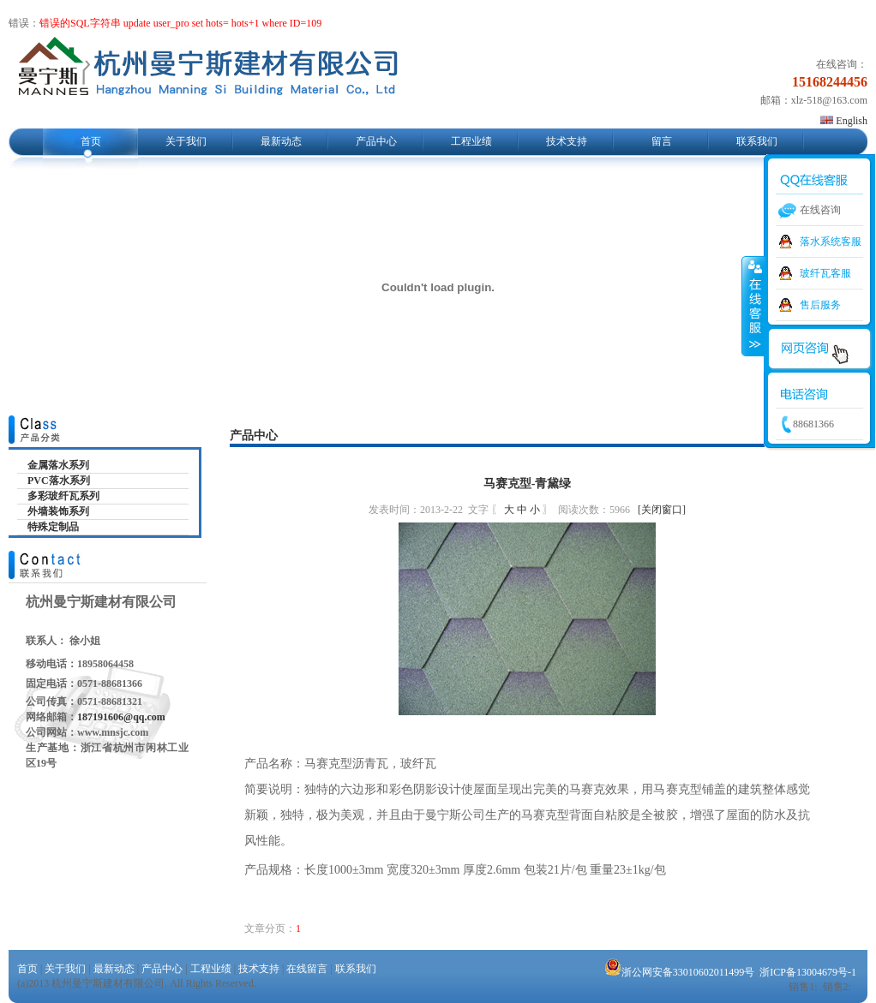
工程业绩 (471, 141)
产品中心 (376, 141)
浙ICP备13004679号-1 (807, 972)
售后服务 (820, 305)
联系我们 (756, 141)
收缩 (753, 305)
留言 (661, 141)
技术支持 (566, 141)
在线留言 (306, 969)
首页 (91, 141)
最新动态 (281, 141)
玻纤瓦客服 (825, 273)
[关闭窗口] (662, 510)
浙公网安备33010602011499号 (679, 972)
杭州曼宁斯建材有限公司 (207, 72)
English (843, 121)
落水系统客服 (830, 242)
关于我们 (186, 141)
